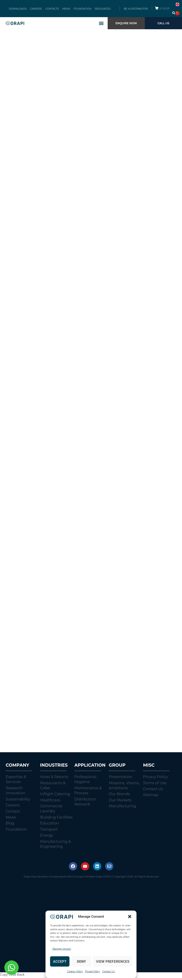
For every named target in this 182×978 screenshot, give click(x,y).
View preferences (113, 961)
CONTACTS (52, 9)
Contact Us (108, 971)
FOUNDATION (82, 9)
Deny (81, 961)
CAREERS (37, 9)
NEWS (66, 9)
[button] (129, 916)
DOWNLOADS (19, 9)
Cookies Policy (75, 971)
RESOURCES (101, 9)
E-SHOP (165, 9)
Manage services (61, 948)
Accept (59, 961)
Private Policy (92, 971)
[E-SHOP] (157, 9)
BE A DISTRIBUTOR (136, 9)
